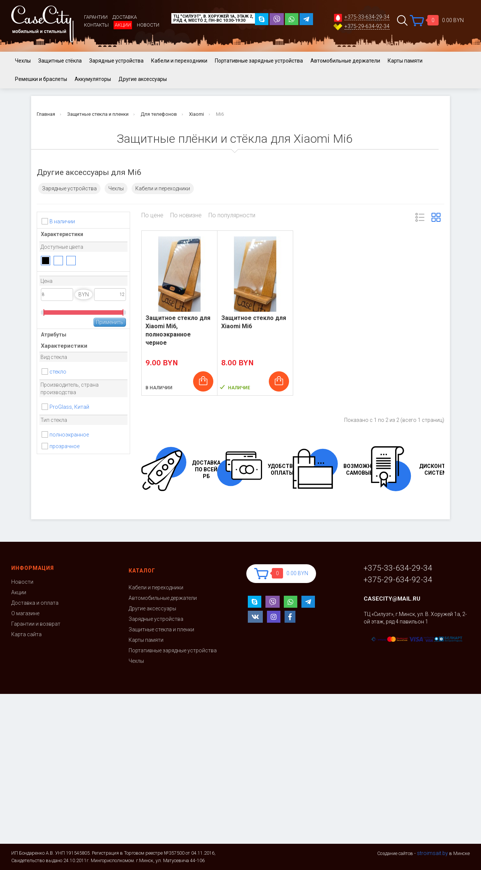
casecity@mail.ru (392, 598)
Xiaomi (196, 114)
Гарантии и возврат (35, 624)
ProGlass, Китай (69, 407)
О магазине (25, 613)
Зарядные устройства (116, 61)
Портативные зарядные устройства (259, 61)
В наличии (62, 221)
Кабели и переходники (179, 61)
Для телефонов (159, 114)
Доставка (124, 17)
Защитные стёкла (60, 61)
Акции (123, 25)
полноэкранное (69, 435)
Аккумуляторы (93, 79)
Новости (148, 25)
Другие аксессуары (142, 79)
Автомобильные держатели (345, 61)
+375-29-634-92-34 (367, 26)
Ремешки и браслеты (41, 79)
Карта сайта (26, 634)
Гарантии (96, 17)
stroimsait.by (432, 853)
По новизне (186, 215)
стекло (57, 372)
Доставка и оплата (34, 603)
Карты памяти (405, 61)
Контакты (96, 25)
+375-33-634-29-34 (367, 17)
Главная (46, 114)
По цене (152, 215)
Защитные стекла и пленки (98, 114)
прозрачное (64, 446)
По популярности (231, 215)
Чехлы (23, 61)
